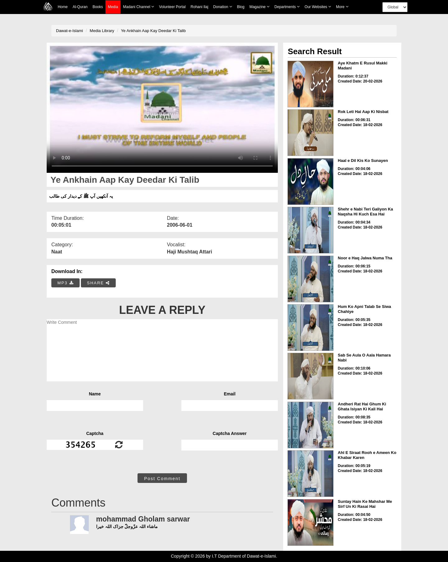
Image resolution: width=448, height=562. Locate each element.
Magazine (259, 6)
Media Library (102, 30)
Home (63, 7)
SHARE (98, 283)
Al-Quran (79, 7)
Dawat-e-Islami (69, 30)
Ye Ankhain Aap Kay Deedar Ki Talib (153, 30)
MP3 (66, 283)
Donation (222, 6)
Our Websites (318, 6)
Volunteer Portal (172, 7)
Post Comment (162, 478)
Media (113, 7)
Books (97, 7)
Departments (287, 6)
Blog (241, 7)
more (342, 6)
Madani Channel (138, 6)
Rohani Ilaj (199, 7)
